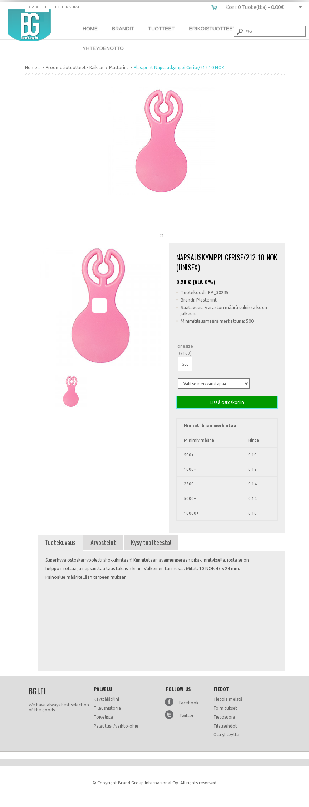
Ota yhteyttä (226, 734)
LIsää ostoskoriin (227, 402)
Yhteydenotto (103, 48)
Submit (239, 31)
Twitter (186, 715)
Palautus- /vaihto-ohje (116, 726)
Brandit (123, 28)
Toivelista (103, 717)
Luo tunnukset (67, 7)
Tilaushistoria (107, 708)
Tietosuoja (224, 717)
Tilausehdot (225, 726)
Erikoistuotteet (212, 28)
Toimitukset (225, 708)
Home (90, 28)
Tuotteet (161, 28)
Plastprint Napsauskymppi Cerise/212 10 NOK (29, 25)
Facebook (188, 702)
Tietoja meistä (227, 699)
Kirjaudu (37, 7)
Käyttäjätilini (106, 699)
